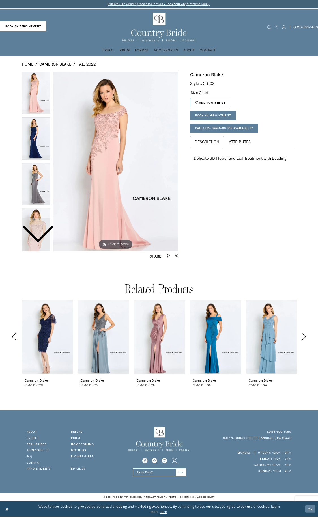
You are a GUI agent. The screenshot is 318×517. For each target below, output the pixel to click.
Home (27, 64)
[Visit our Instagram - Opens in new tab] (164, 461)
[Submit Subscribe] (180, 472)
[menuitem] (23, 26)
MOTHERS (78, 450)
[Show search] (269, 27)
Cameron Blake (55, 64)
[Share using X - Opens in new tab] (176, 256)
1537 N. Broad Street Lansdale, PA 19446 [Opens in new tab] (257, 438)
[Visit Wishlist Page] (276, 27)
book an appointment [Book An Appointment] (23, 26)
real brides (37, 444)
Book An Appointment (213, 116)
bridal (76, 432)
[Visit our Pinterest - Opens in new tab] (154, 461)
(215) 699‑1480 (279, 432)
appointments (39, 469)
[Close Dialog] (7, 509)
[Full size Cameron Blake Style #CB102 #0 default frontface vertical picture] (115, 161)
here (163, 511)
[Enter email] (159, 472)
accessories (38, 450)
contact (34, 462)
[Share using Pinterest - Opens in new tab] (168, 256)
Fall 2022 (86, 64)
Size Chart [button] (200, 92)
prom (75, 438)
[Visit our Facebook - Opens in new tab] (144, 461)
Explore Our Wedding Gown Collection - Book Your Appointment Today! (159, 4)
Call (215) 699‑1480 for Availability (224, 129)
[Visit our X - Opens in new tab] (174, 461)
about (32, 432)
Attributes (240, 143)
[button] (283, 27)
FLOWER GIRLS (82, 456)
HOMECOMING (82, 444)
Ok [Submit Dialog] (310, 509)
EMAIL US (78, 469)
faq (29, 456)
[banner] (159, 27)
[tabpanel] (115, 161)
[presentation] (47, 337)
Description (207, 143)
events (33, 438)
